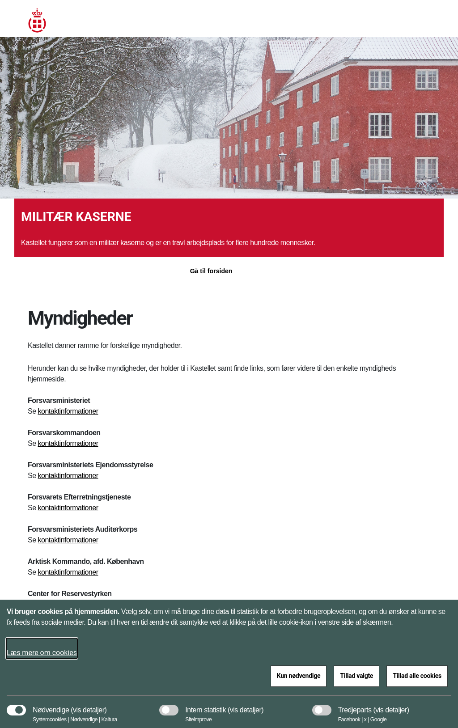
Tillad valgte (356, 675)
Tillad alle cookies (417, 675)
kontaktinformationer (68, 411)
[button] (88, 705)
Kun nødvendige (299, 675)
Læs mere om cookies (42, 652)
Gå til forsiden (211, 271)
